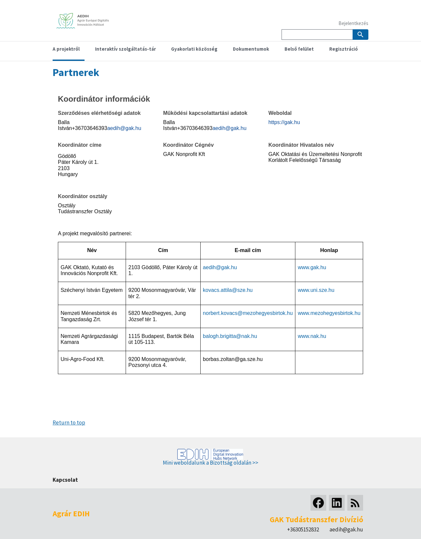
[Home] (85, 27)
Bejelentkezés (353, 23)
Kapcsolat (65, 479)
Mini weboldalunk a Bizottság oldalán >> (210, 462)
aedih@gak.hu (346, 529)
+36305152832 (303, 529)
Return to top (69, 422)
